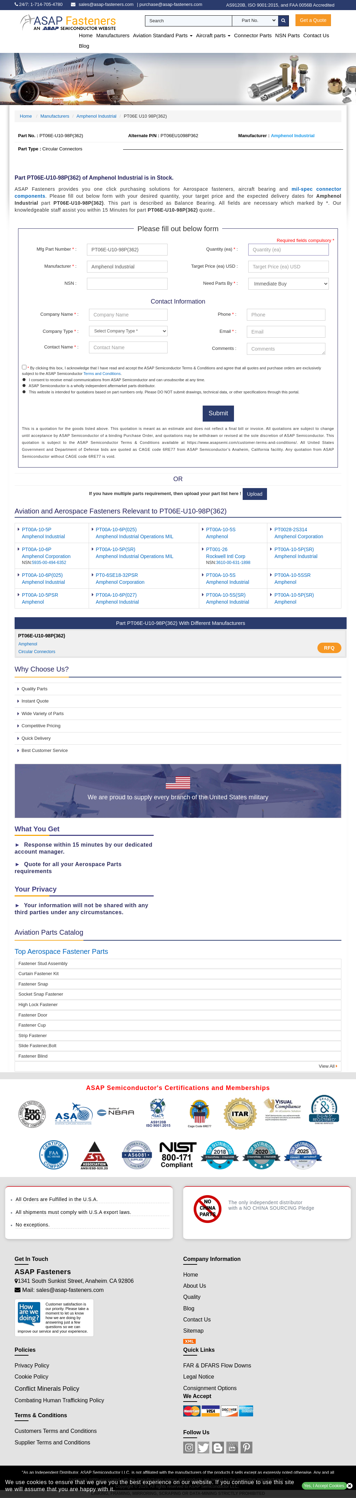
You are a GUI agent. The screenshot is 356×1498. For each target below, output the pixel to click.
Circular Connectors (36, 651)
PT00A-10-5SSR (292, 575)
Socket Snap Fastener (40, 994)
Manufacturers (113, 35)
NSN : (70, 283)
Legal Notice (198, 1377)
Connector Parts (253, 35)
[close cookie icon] (350, 1485)
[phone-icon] (40, 4)
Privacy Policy (32, 1365)
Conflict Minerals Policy (47, 1388)
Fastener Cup (32, 1025)
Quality (192, 1297)
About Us (194, 1286)
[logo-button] (63, 26)
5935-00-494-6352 (49, 562)
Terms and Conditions (102, 373)
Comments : (224, 348)
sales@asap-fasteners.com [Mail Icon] (70, 1290)
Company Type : (61, 331)
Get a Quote (313, 20)
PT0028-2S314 (290, 529)
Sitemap (193, 1331)
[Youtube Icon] (232, 1447)
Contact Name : (61, 347)
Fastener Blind (33, 1056)
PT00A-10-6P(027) (116, 595)
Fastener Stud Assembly (42, 963)
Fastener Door (32, 1015)
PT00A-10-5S (221, 529)
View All (328, 1066)
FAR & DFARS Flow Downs (217, 1365)
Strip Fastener (32, 1035)
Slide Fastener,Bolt (37, 1045)
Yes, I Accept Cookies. (324, 1485)
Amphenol (27, 644)
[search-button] (283, 21)
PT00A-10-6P (36, 549)
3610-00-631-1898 (233, 562)
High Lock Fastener (38, 1004)
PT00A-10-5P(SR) (116, 549)
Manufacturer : (60, 266)
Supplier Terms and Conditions (52, 1442)
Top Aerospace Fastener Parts (61, 951)
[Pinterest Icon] (246, 1447)
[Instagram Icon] (189, 1447)
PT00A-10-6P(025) (116, 529)
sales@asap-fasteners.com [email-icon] (106, 4)
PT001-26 (216, 549)
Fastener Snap (33, 984)
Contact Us (316, 35)
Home (86, 35)
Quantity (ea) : (222, 249)
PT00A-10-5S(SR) (226, 595)
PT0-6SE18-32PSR (117, 575)
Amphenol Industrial (96, 116)
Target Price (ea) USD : (214, 266)
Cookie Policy (31, 1377)
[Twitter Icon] (203, 1447)
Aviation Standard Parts (163, 35)
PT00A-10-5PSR (40, 595)
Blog (84, 46)
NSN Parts (287, 35)
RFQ (329, 648)
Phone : (227, 314)
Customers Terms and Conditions (56, 1431)
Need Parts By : (220, 283)
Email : (227, 331)
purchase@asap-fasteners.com (170, 4)
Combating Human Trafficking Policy (59, 1400)
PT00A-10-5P (36, 529)
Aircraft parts (213, 35)
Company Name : (59, 314)
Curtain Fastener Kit (38, 973)
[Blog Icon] (218, 1447)
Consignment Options (210, 1388)
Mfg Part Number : (56, 249)
